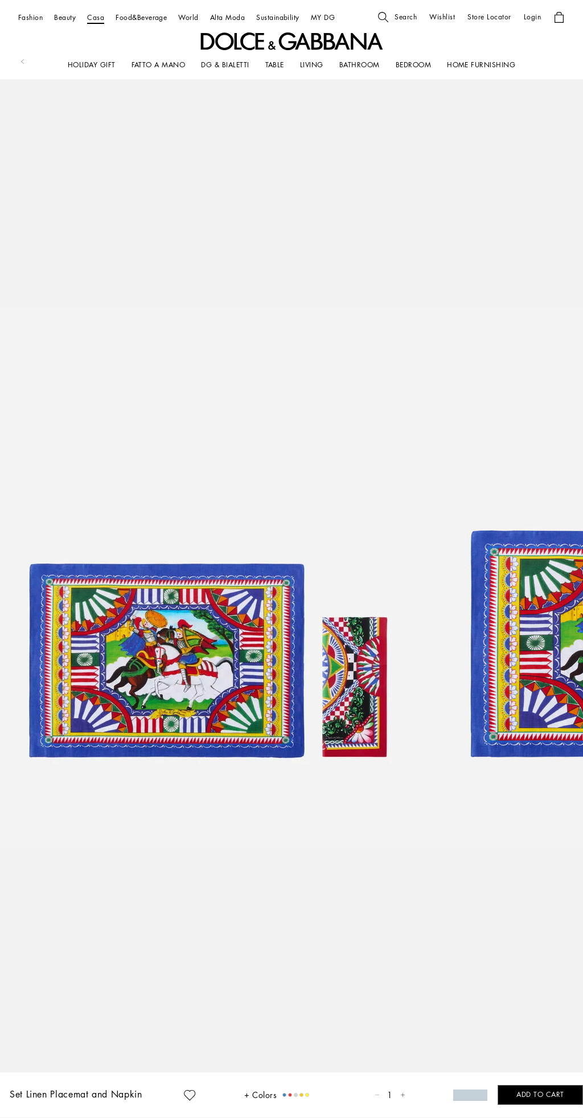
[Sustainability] (277, 17)
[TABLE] (274, 65)
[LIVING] (311, 65)
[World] (188, 17)
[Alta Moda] (227, 17)
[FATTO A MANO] (159, 65)
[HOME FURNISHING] (481, 65)
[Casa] (95, 17)
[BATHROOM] (359, 65)
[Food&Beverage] (141, 17)
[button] (397, 17)
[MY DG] (323, 17)
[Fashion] (30, 17)
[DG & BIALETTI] (225, 65)
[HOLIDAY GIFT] (92, 65)
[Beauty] (65, 17)
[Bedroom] (413, 65)
